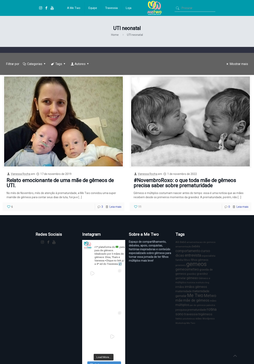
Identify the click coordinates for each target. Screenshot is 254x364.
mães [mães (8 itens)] (213, 300)
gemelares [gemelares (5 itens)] (180, 265)
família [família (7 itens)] (179, 259)
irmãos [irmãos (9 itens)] (179, 286)
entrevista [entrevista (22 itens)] (193, 255)
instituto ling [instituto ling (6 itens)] (202, 282)
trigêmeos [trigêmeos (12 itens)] (205, 314)
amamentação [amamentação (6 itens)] (183, 246)
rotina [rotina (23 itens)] (211, 309)
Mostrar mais (236, 64)
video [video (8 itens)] (198, 318)
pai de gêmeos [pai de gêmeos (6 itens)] (198, 305)
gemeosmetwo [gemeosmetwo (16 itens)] (187, 269)
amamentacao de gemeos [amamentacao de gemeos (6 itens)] (201, 242)
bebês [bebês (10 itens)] (196, 246)
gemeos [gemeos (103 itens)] (196, 264)
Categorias (34, 64)
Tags (58, 64)
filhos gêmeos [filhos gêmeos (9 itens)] (199, 259)
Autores (80, 64)
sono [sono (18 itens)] (179, 314)
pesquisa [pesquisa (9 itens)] (181, 309)
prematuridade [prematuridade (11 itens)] (196, 310)
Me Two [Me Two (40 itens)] (195, 295)
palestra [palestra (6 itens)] (210, 305)
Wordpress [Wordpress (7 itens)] (208, 318)
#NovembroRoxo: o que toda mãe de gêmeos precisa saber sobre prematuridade (185, 182)
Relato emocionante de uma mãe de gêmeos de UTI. (60, 182)
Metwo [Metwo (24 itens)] (210, 295)
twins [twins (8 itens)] (178, 318)
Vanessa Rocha (20, 174)
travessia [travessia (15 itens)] (191, 314)
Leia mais (115, 206)
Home (115, 34)
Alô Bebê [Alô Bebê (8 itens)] (180, 242)
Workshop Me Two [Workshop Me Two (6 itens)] (185, 323)
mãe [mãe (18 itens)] (179, 300)
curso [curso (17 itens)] (205, 251)
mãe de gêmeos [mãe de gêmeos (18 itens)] (196, 300)
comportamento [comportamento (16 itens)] (187, 251)
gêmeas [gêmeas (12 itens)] (192, 278)
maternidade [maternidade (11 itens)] (183, 291)
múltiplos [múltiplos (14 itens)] (182, 305)
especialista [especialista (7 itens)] (208, 255)
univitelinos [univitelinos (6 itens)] (188, 318)
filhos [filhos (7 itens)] (187, 259)
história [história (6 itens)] (191, 282)
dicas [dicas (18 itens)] (179, 255)
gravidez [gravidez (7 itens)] (191, 273)
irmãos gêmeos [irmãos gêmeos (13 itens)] (196, 287)
